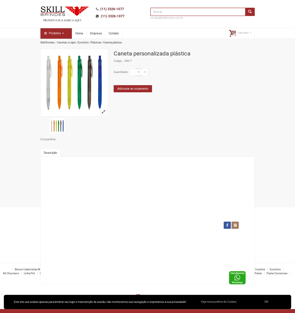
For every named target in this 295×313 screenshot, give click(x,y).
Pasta (258, 273)
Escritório (83, 42)
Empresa (96, 33)
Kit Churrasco (11, 273)
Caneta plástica (112, 42)
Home (79, 33)
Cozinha (260, 269)
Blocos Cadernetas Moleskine (32, 269)
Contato (114, 33)
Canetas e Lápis (66, 42)
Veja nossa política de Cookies (218, 301)
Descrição (50, 153)
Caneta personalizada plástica (152, 53)
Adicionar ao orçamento (132, 88)
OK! (266, 301)
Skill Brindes (47, 42)
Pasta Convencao (277, 273)
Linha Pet (29, 273)
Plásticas (96, 42)
